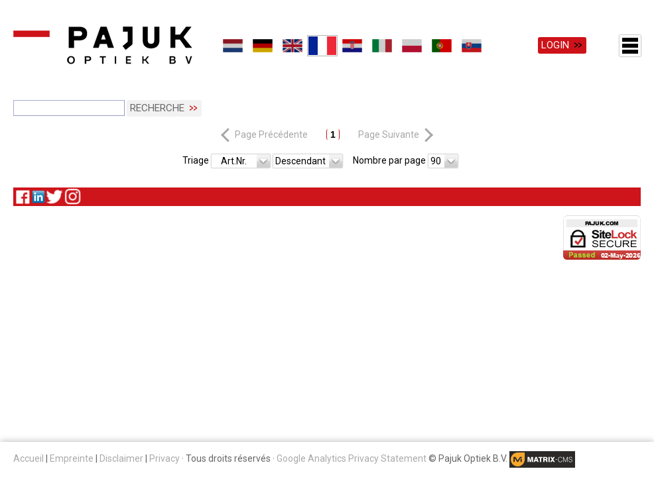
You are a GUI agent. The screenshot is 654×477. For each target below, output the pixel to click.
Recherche (157, 108)
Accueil (28, 458)
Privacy (164, 458)
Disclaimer (121, 458)
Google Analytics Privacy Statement (351, 458)
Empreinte (72, 458)
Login (555, 45)
